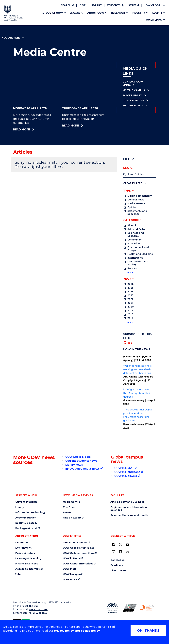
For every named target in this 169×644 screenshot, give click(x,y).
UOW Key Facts (133, 100)
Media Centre (71, 502)
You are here (13, 37)
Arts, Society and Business (127, 502)
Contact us (117, 560)
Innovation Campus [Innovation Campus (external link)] (75, 542)
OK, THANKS (148, 630)
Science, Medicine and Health (129, 515)
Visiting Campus (134, 90)
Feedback (116, 565)
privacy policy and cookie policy (77, 630)
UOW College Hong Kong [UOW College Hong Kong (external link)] (79, 553)
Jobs (18, 574)
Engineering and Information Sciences (128, 508)
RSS (129, 342)
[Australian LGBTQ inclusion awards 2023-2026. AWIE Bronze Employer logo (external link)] (130, 608)
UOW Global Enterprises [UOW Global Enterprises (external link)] (78, 563)
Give (82, 5)
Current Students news (81, 460)
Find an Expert (133, 105)
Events (67, 512)
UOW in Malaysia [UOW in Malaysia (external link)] (125, 475)
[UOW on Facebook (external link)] (113, 544)
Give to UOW (118, 570)
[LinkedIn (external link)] (120, 552)
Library (96, 5)
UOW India (69, 569)
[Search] (67, 5)
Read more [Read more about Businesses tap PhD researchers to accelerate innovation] (80, 126)
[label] (139, 174)
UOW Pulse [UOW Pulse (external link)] (70, 579)
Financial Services (26, 563)
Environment (23, 547)
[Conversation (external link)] (127, 552)
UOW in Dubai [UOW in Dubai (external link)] (124, 468)
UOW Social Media (78, 456)
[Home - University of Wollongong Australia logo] (13, 13)
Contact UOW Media (133, 83)
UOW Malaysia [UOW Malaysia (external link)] (72, 574)
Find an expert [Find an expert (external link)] (72, 517)
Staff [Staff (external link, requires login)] (132, 5)
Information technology (30, 512)
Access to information (29, 569)
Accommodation (25, 517)
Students (113, 5)
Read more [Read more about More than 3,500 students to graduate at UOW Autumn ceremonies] (30, 129)
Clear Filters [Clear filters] (132, 183)
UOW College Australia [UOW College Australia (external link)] (77, 547)
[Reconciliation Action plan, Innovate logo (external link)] (112, 608)
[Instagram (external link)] (113, 552)
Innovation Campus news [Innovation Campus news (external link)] (82, 468)
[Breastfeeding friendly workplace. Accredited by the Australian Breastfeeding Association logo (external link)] (147, 608)
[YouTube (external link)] (127, 544)
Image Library (132, 95)
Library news (74, 464)
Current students (26, 502)
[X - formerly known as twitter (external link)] (120, 544)
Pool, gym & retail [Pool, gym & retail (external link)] (26, 528)
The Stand (69, 507)
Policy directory (25, 553)
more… (131, 272)
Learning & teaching (28, 558)
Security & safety (26, 523)
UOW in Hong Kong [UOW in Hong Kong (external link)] (127, 472)
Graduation (22, 542)
